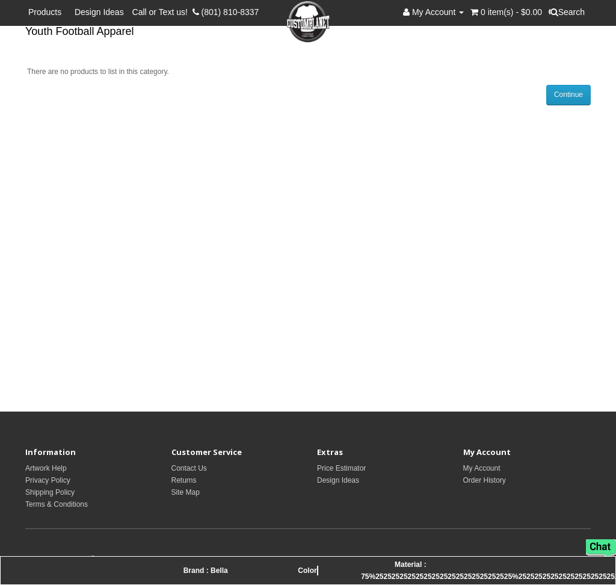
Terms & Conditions (56, 504)
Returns (184, 480)
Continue (568, 94)
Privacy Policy (47, 480)
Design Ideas (99, 12)
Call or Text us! (162, 12)
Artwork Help (46, 468)
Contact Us (189, 468)
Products (47, 12)
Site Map (185, 492)
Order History (484, 480)
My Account (481, 468)
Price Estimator (341, 468)
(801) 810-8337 (225, 12)
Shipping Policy (50, 492)
